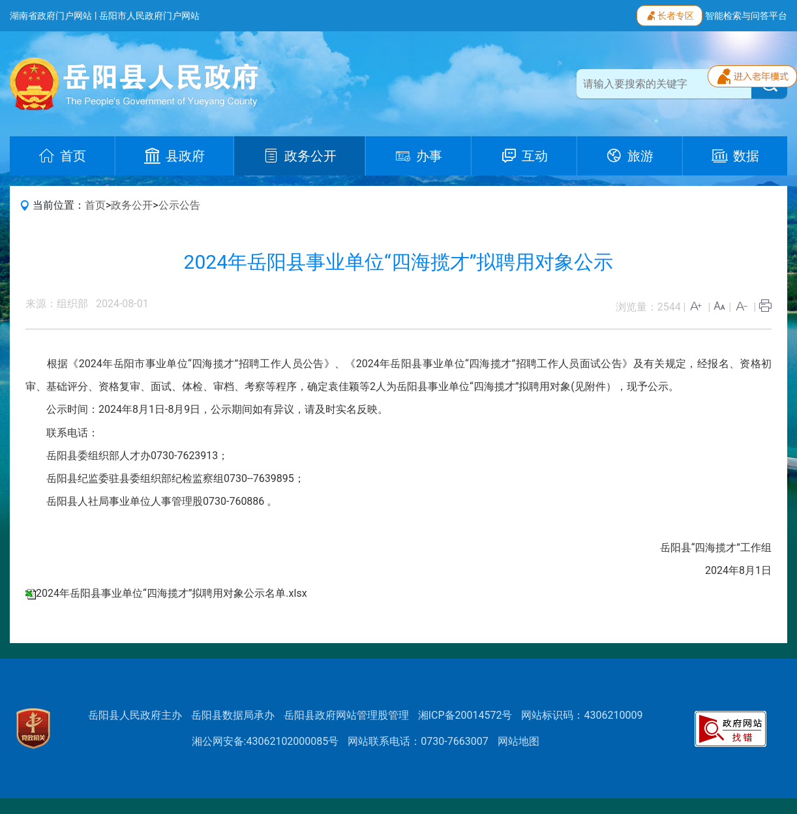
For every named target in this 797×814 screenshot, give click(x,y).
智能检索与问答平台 (746, 15)
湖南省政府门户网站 (51, 15)
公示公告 (179, 205)
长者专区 (669, 14)
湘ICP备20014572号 (465, 715)
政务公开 (132, 205)
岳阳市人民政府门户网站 (149, 15)
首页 (95, 205)
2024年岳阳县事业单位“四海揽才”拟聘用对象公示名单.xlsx (171, 593)
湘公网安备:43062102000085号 (265, 741)
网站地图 (518, 741)
